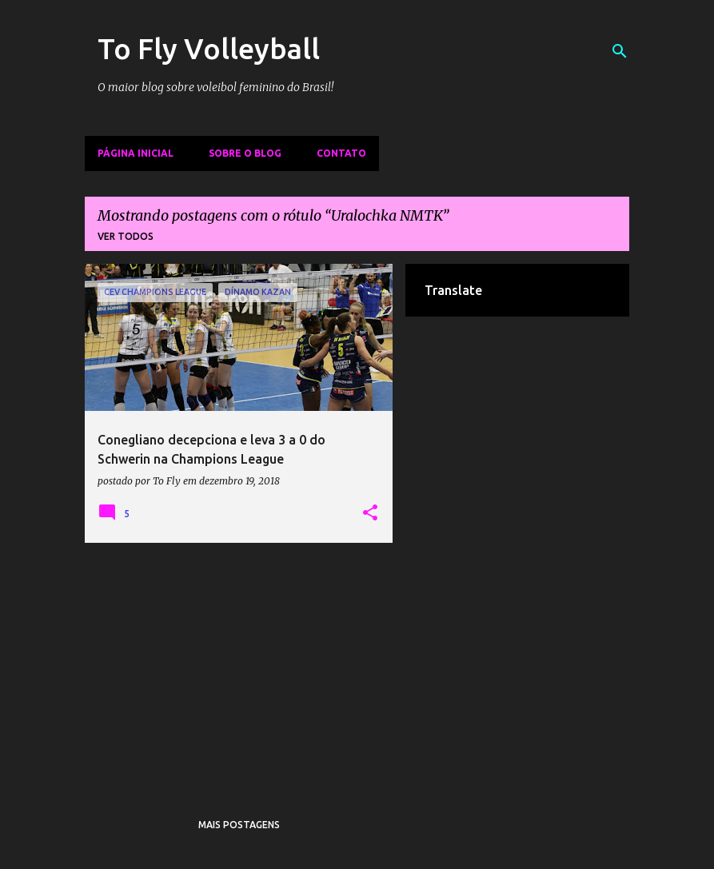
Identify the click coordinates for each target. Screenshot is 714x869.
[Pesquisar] (619, 51)
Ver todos (126, 236)
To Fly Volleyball (209, 48)
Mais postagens (239, 824)
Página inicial (136, 153)
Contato (341, 153)
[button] (370, 513)
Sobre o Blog (245, 153)
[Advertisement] (239, 667)
